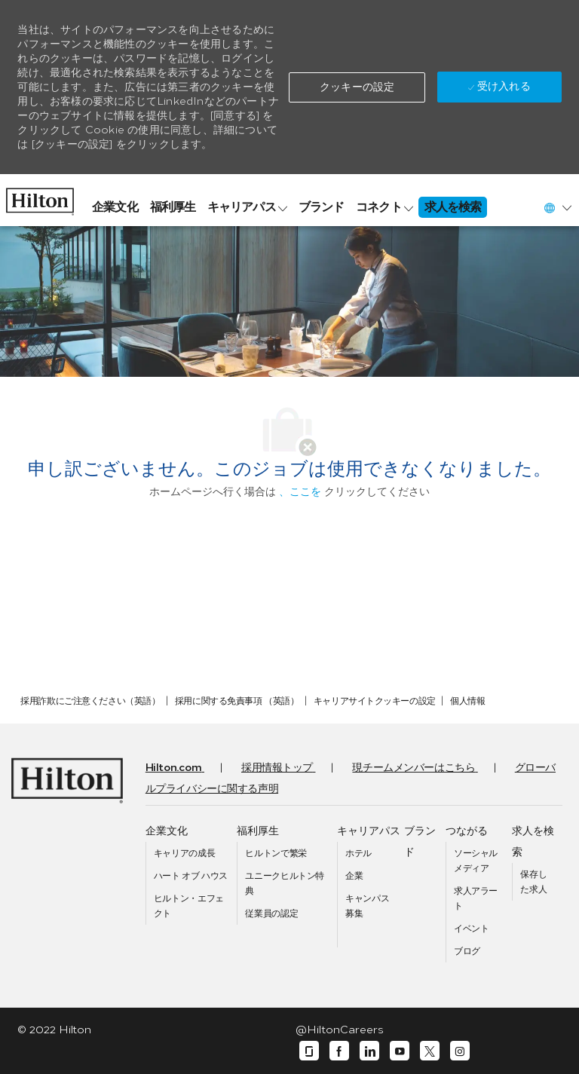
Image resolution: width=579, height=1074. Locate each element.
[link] (40, 198)
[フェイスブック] (339, 1051)
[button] (357, 87)
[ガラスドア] (309, 1051)
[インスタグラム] (460, 1051)
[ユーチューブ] (399, 1051)
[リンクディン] (369, 1051)
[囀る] (429, 1051)
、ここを (300, 491)
